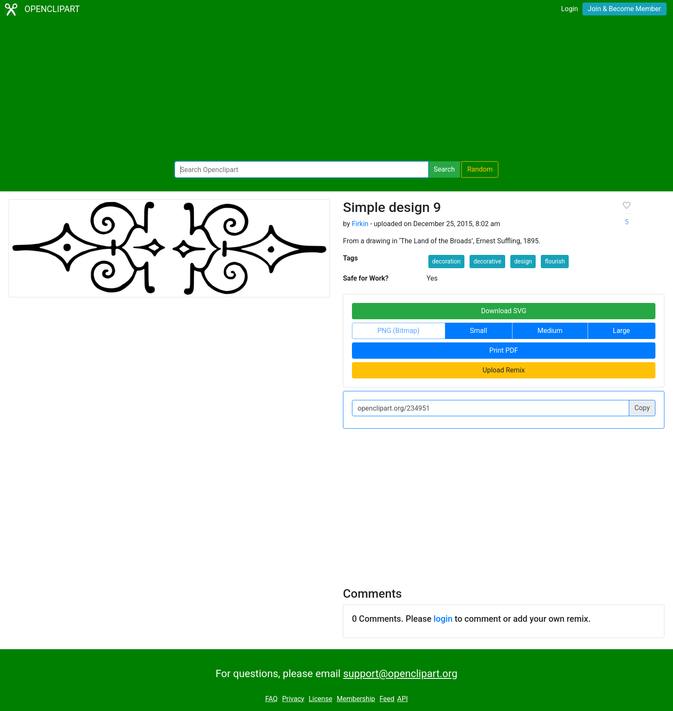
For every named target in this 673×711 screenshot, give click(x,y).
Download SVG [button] (504, 311)
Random (480, 169)
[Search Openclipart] (301, 169)
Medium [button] (549, 331)
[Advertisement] (336, 90)
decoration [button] (446, 261)
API (402, 699)
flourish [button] (555, 261)
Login (569, 9)
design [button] (523, 261)
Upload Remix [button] (503, 370)
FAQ (271, 699)
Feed (386, 699)
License (320, 699)
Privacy (293, 699)
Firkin (360, 224)
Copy (642, 408)
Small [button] (478, 331)
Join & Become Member (624, 9)
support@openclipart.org (400, 674)
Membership (355, 699)
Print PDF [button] (503, 350)
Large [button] (621, 331)
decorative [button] (487, 261)
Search (444, 169)
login (443, 619)
